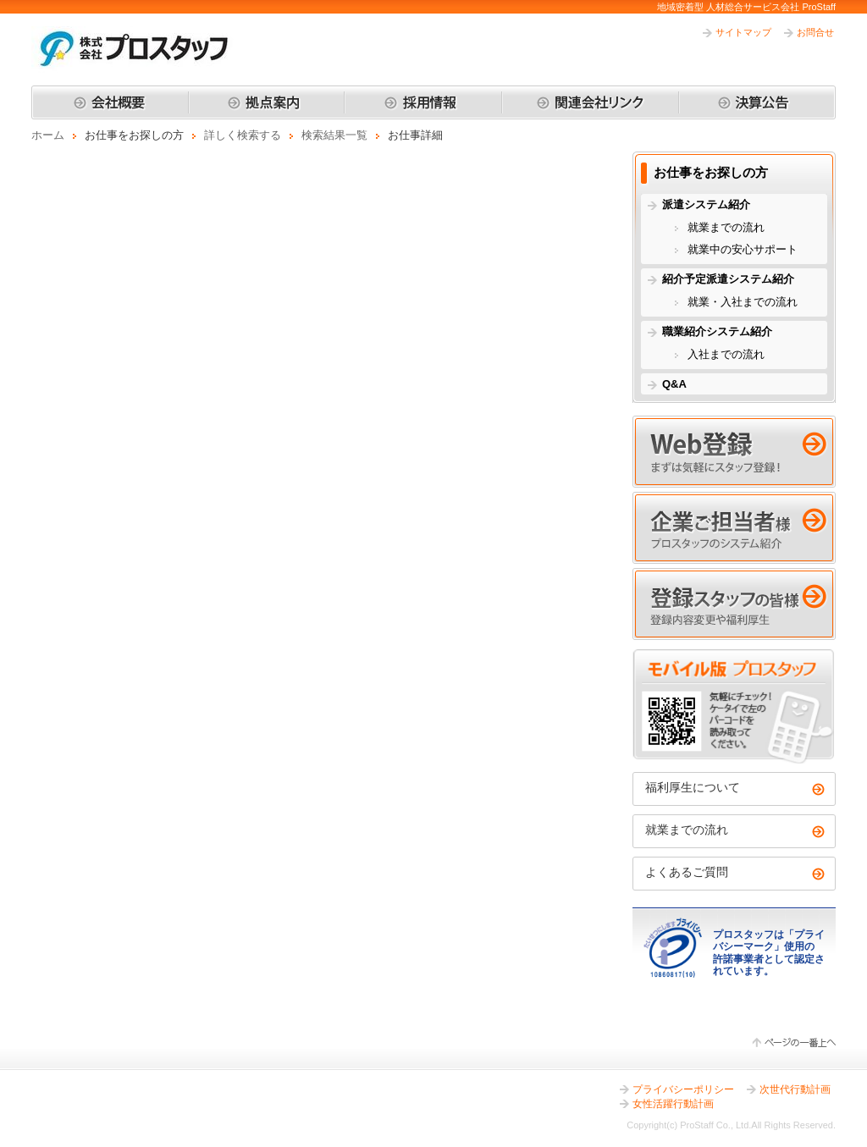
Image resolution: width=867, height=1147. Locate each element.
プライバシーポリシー (683, 1089)
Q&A (674, 384)
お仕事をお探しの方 (711, 172)
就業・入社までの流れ (743, 301)
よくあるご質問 (686, 872)
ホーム (47, 135)
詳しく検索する (242, 135)
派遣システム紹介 (706, 204)
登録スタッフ (734, 604)
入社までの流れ (726, 354)
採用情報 (423, 102)
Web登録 (734, 452)
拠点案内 (266, 102)
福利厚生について (692, 787)
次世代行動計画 (795, 1089)
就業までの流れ (726, 227)
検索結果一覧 (334, 135)
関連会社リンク (590, 102)
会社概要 (109, 102)
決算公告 (757, 102)
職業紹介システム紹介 (717, 331)
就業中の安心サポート (743, 249)
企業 (734, 528)
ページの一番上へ (793, 1043)
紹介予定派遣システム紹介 (728, 279)
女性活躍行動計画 (673, 1104)
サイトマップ (743, 32)
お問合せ (815, 32)
